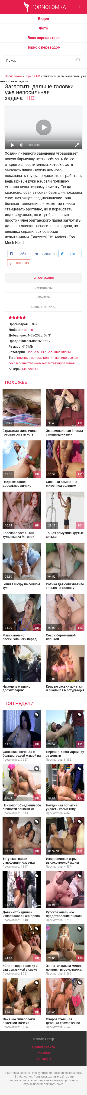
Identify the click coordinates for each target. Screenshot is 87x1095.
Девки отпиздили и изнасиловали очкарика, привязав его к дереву (22, 916)
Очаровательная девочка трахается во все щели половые (63, 1023)
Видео (43, 18)
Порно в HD (35, 352)
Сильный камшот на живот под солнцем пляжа (61, 485)
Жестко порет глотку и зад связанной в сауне (20, 967)
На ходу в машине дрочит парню (16, 688)
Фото (43, 28)
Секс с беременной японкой (61, 637)
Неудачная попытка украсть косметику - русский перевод (61, 809)
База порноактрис (43, 37)
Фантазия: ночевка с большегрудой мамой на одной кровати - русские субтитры (22, 757)
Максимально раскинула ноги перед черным (20, 639)
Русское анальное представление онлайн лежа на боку (64, 916)
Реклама (43, 1053)
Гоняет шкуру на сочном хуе (21, 586)
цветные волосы (29, 357)
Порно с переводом (43, 47)
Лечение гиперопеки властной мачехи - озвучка (19, 1023)
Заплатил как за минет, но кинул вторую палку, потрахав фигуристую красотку (64, 971)
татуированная (63, 363)
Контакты (43, 1058)
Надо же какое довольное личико (17, 483)
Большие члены (59, 352)
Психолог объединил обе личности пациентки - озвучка (22, 809)
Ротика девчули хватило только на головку (65, 586)
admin (28, 329)
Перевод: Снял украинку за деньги (65, 753)
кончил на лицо (55, 357)
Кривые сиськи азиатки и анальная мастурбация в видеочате (65, 690)
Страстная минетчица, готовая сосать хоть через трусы (20, 434)
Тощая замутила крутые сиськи (65, 535)
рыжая (73, 357)
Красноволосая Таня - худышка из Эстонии (19, 535)
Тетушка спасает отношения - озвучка (19, 860)
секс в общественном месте (30, 363)
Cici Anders (30, 368)
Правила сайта (43, 1047)
